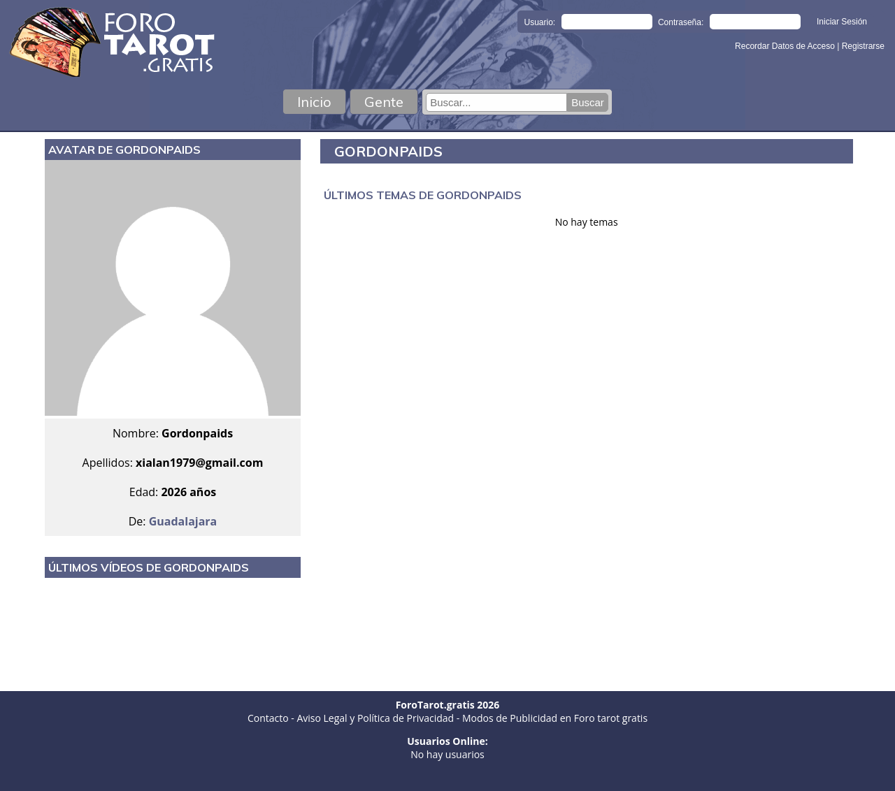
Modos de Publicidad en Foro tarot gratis (554, 718)
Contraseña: (680, 22)
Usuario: (540, 22)
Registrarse (863, 46)
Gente (383, 101)
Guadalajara (183, 521)
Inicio (314, 101)
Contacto (268, 718)
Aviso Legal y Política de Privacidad (375, 718)
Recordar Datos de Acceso (786, 46)
